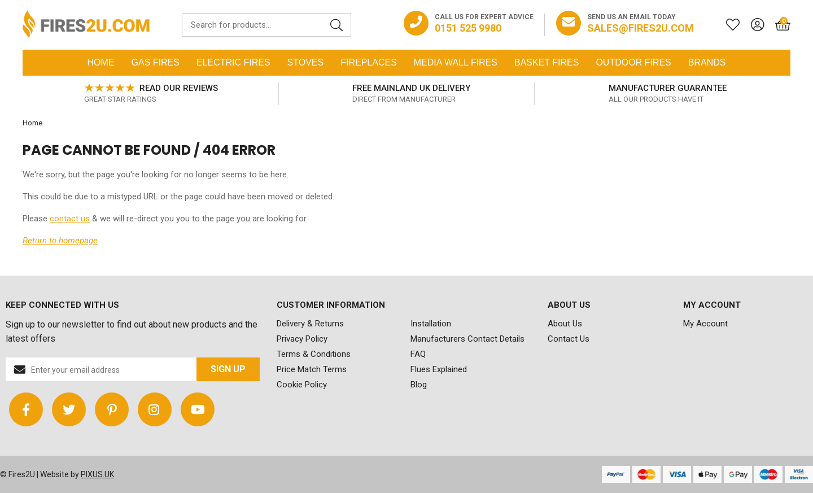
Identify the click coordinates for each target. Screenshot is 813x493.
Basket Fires (546, 62)
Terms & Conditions (314, 354)
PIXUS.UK (97, 474)
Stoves (305, 62)
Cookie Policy (302, 384)
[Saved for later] (727, 25)
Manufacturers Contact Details (467, 339)
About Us (565, 324)
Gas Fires (156, 62)
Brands (707, 62)
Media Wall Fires (455, 62)
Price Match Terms (312, 369)
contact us (70, 218)
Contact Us (568, 339)
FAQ (418, 354)
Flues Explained (438, 369)
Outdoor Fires (633, 62)
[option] (151, 94)
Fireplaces (368, 62)
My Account (705, 324)
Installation (430, 324)
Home (101, 62)
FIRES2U (86, 25)
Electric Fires (233, 62)
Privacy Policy (302, 339)
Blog (418, 384)
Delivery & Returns (310, 324)
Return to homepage (60, 240)
